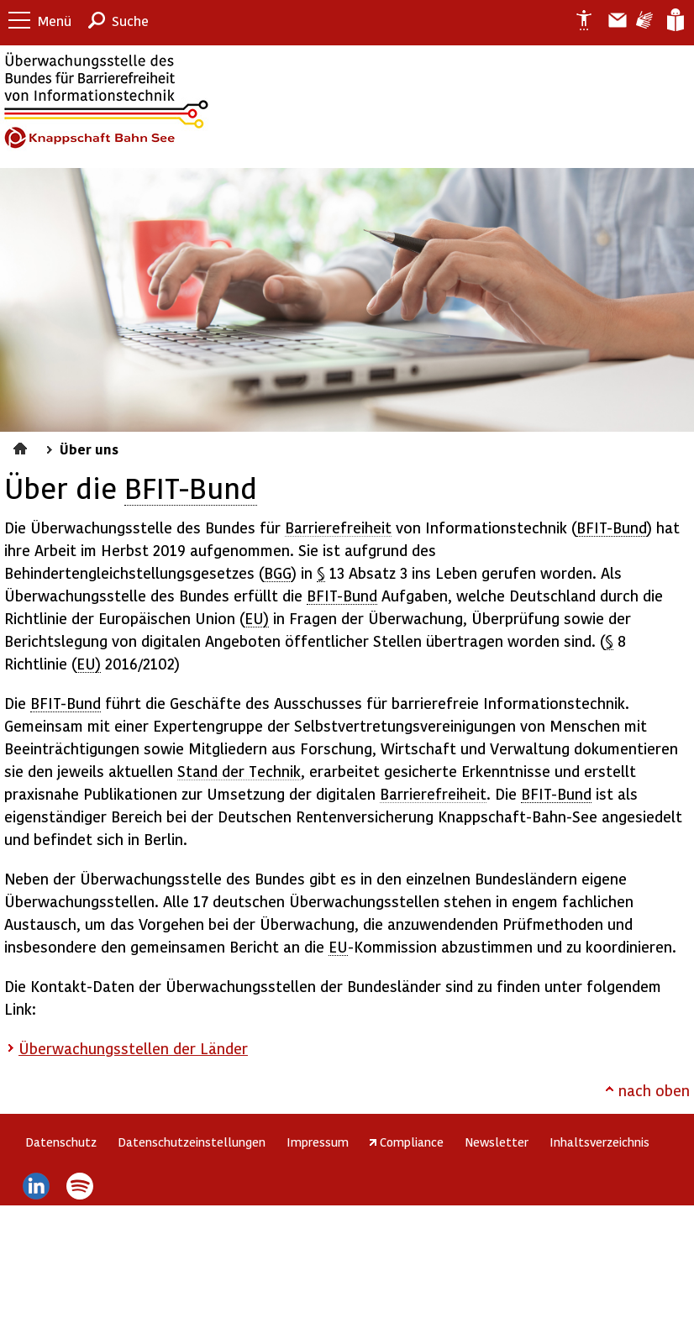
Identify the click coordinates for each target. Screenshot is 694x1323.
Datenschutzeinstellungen (192, 1141)
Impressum (318, 1141)
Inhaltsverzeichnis (599, 1141)
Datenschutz (61, 1141)
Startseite (22, 446)
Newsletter (496, 1141)
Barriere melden (611, 20)
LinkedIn (36, 1186)
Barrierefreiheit (338, 527)
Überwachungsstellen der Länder (133, 1048)
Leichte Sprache (674, 20)
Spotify (80, 1186)
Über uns (89, 448)
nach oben (654, 1090)
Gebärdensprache (643, 20)
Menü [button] (54, 21)
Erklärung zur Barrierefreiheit (577, 20)
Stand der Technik (239, 771)
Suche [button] (130, 21)
